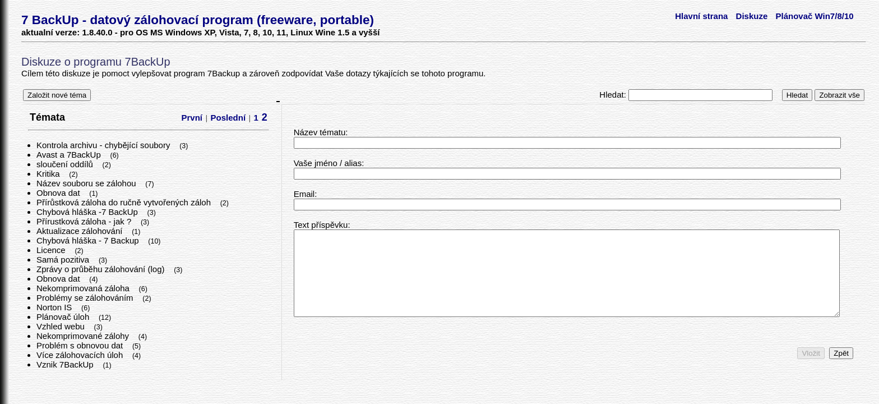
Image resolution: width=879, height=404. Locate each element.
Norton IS (55, 307)
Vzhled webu (61, 326)
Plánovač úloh (63, 317)
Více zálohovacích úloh (80, 355)
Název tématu (320, 132)
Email (304, 194)
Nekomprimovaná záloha (84, 288)
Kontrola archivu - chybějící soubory (104, 145)
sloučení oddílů (65, 164)
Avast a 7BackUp (69, 154)
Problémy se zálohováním (86, 297)
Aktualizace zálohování (80, 231)
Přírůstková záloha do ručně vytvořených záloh (124, 202)
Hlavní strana (701, 16)
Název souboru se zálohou (87, 183)
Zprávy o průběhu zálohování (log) (101, 269)
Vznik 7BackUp (66, 364)
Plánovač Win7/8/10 (814, 16)
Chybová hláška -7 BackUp (88, 212)
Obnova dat (59, 193)
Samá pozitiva (63, 259)
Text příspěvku (321, 224)
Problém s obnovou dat (80, 345)
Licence (52, 250)
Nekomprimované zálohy (83, 336)
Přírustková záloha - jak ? (84, 221)
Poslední (228, 117)
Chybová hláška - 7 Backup (88, 240)
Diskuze (752, 16)
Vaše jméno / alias (328, 163)
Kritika (49, 173)
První (192, 117)
